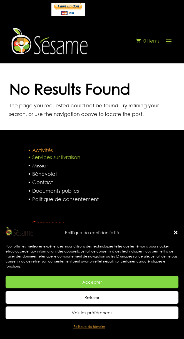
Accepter (92, 285)
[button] (175, 235)
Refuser (92, 300)
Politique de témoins (89, 329)
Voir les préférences (92, 315)
